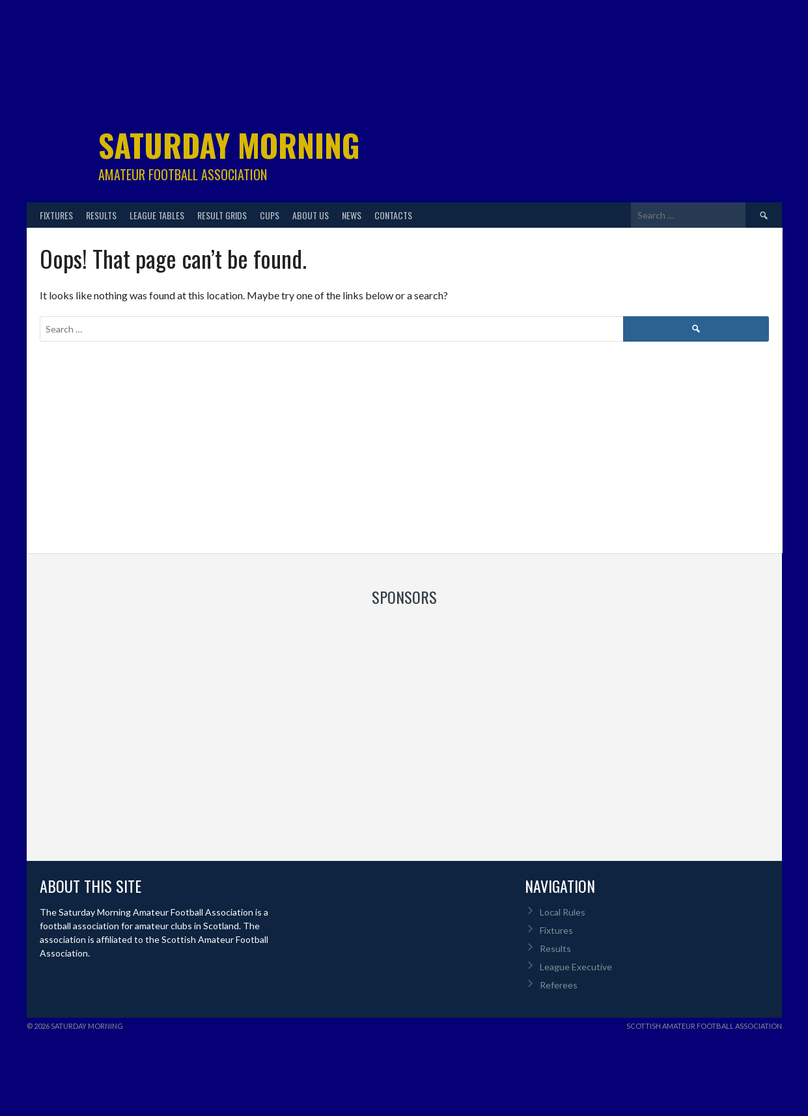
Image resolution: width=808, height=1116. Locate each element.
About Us (310, 215)
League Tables (157, 215)
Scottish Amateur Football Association (704, 1026)
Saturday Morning (229, 145)
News (351, 215)
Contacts (393, 215)
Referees (559, 984)
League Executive (576, 966)
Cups (269, 215)
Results (101, 215)
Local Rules (562, 912)
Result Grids (222, 215)
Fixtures (56, 215)
